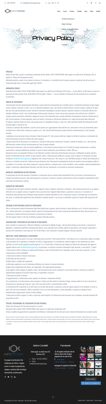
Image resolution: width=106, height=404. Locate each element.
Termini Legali (98, 400)
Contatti (98, 11)
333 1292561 (11, 3)
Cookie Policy (81, 400)
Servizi (65, 11)
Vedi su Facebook (60, 362)
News (86, 11)
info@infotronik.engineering (31, 3)
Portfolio (79, 11)
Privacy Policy (89, 400)
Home (58, 11)
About (91, 11)
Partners (72, 11)
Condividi (71, 362)
